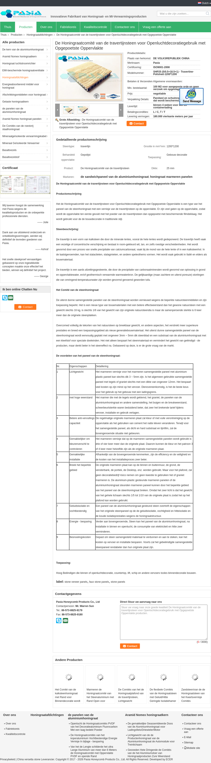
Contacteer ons (125, 27)
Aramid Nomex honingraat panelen (21, 118)
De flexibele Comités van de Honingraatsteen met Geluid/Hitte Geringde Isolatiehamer (163, 695)
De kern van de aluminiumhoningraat (23, 49)
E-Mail (187, 737)
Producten (25, 27)
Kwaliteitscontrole (95, 27)
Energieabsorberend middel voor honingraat (20, 86)
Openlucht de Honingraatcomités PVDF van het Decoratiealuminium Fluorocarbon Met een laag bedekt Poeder (94, 726)
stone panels (118, 581)
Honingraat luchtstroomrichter (18, 63)
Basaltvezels (9, 150)
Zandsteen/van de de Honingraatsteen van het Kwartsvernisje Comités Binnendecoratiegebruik (194, 697)
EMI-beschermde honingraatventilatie (23, 70)
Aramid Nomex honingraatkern (19, 56)
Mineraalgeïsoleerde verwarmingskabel (24, 136)
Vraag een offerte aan (157, 27)
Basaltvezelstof (10, 157)
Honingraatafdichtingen (40, 34)
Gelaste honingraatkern (15, 101)
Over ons (46, 27)
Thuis (7, 27)
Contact (139, 123)
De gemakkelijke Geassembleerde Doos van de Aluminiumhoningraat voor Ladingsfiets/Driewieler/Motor (150, 726)
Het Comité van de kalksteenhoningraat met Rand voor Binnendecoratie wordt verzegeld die (67, 697)
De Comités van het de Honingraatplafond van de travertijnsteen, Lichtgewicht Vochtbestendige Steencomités (131, 699)
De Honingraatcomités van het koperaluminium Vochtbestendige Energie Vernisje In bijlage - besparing (93, 738)
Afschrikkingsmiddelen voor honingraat (24, 94)
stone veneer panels (76, 581)
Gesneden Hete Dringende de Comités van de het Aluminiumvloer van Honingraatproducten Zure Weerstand (149, 753)
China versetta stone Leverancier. (36, 759)
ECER (169, 759)
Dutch (205, 3)
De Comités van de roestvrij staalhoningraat (17, 127)
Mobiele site (192, 748)
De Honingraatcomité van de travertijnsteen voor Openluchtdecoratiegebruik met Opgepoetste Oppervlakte (88, 123)
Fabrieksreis (68, 27)
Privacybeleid (7, 759)
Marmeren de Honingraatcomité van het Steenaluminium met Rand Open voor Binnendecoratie (100, 697)
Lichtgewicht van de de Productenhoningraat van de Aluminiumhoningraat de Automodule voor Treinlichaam (151, 740)
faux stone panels (99, 581)
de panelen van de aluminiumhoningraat (14, 110)
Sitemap (188, 742)
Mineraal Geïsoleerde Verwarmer (20, 143)
